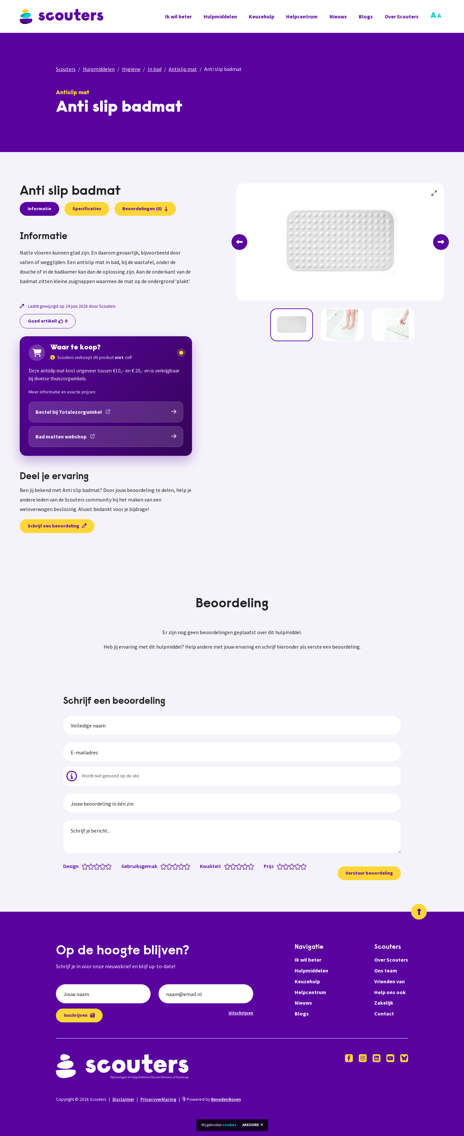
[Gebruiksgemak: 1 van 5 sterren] (164, 866)
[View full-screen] (434, 193)
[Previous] (239, 242)
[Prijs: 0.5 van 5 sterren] (278, 866)
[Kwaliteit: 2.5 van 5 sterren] (237, 866)
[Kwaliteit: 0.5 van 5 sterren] (225, 866)
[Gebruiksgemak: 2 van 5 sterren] (170, 866)
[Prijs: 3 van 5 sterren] (293, 866)
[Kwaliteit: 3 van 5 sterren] (240, 866)
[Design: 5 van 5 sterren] (110, 866)
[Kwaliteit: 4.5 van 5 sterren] (249, 866)
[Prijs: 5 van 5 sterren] (305, 866)
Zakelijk (383, 1002)
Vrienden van (389, 981)
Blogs (366, 16)
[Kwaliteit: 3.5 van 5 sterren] (243, 866)
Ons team (385, 970)
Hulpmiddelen (220, 16)
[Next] (441, 242)
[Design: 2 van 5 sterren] (92, 866)
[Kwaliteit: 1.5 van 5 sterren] (231, 866)
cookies (229, 1125)
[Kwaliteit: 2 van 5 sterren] (234, 866)
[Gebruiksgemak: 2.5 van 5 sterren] (173, 866)
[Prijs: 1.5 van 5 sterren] (284, 866)
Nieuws (338, 16)
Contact (384, 1013)
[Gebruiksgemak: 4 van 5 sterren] (182, 866)
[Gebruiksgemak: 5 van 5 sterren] (188, 866)
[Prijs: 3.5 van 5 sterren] (296, 866)
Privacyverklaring (158, 1099)
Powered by (212, 1099)
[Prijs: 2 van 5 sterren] (287, 866)
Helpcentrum (302, 16)
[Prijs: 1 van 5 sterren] (281, 866)
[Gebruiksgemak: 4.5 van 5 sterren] (185, 866)
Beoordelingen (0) (145, 209)
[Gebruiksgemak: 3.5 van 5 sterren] (179, 866)
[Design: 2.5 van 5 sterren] (95, 866)
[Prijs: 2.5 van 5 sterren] (290, 866)
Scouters (66, 69)
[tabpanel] (106, 259)
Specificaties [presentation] (86, 209)
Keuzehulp (261, 16)
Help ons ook (390, 992)
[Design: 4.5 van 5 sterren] (107, 866)
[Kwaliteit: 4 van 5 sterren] (246, 866)
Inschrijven (79, 1015)
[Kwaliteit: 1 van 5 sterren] (228, 866)
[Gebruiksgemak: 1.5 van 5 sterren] (167, 866)
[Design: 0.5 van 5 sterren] (83, 866)
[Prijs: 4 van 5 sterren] (299, 866)
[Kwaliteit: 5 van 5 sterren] (252, 866)
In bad (154, 69)
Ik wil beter (178, 16)
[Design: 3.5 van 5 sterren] (101, 866)
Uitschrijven (241, 1012)
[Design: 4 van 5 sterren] (104, 866)
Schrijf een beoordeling (57, 526)
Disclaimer (123, 1099)
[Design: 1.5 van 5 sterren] (89, 866)
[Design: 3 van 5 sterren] (98, 866)
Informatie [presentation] (39, 209)
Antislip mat (183, 69)
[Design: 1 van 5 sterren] (86, 866)
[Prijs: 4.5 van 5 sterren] (302, 866)
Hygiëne (131, 69)
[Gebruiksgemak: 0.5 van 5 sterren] (161, 866)
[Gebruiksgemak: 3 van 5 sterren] (176, 866)
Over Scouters (402, 16)
